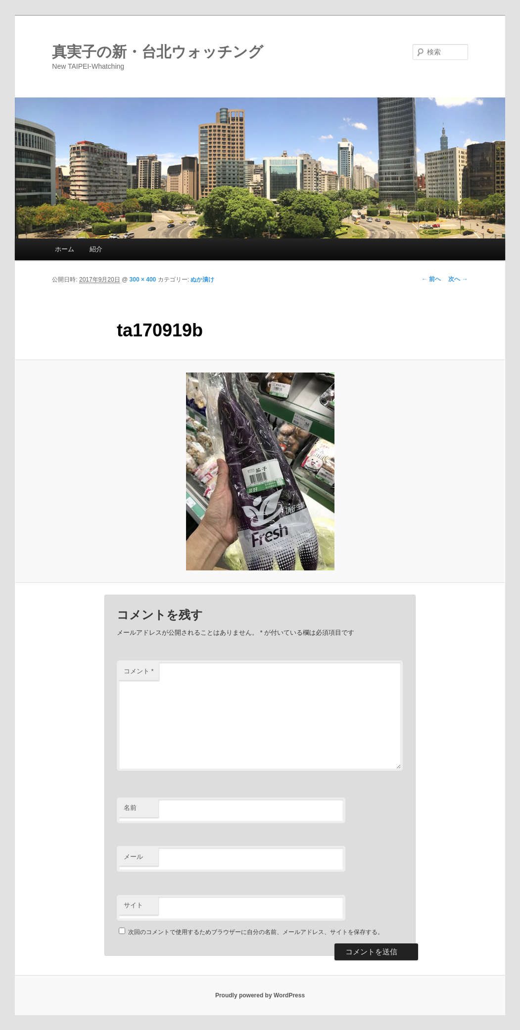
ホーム (64, 249)
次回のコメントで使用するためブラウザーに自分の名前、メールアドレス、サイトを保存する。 (255, 932)
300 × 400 (143, 279)
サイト (133, 905)
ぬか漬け (202, 279)
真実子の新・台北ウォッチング (157, 52)
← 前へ (431, 279)
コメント (139, 671)
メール (133, 856)
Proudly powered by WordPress (260, 995)
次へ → (458, 279)
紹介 (96, 249)
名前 (130, 807)
